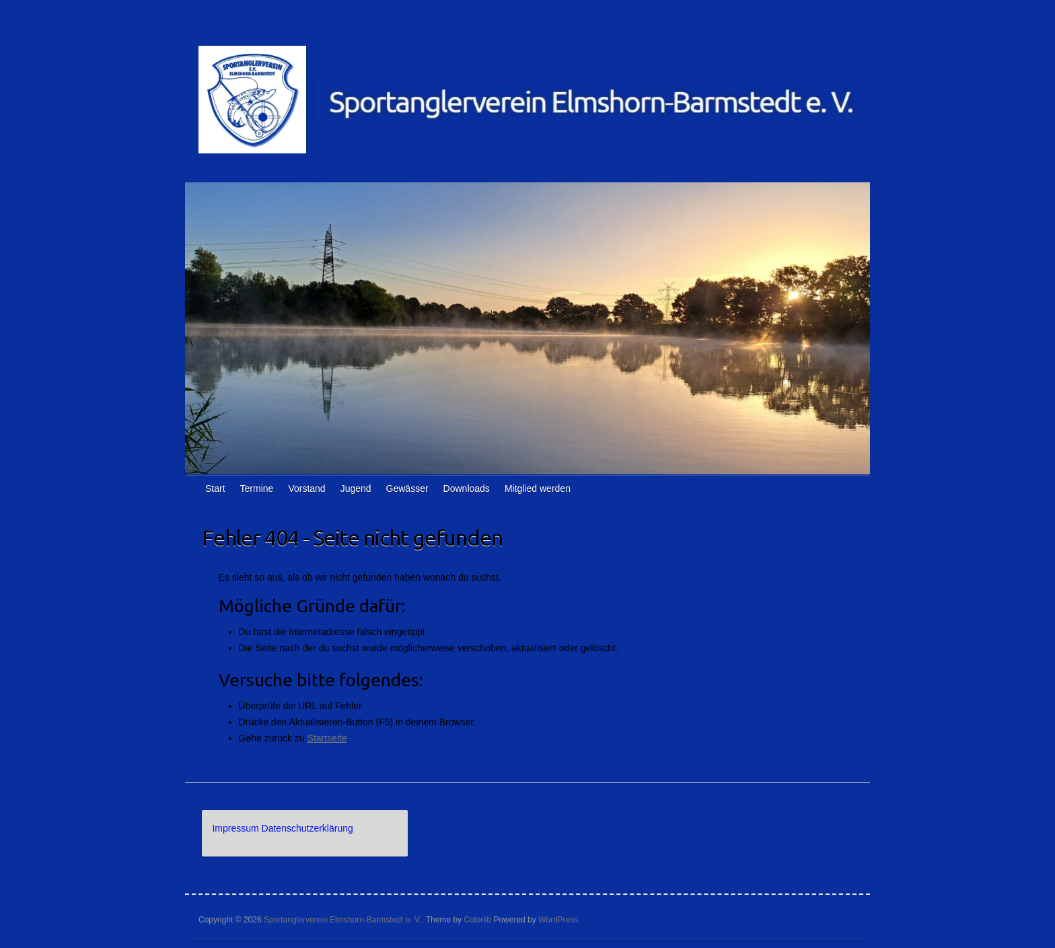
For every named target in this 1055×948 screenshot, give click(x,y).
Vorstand (306, 488)
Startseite (327, 738)
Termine (257, 488)
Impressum (235, 828)
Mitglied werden (538, 488)
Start (215, 488)
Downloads (466, 488)
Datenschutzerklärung (307, 828)
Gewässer (407, 488)
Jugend (355, 488)
